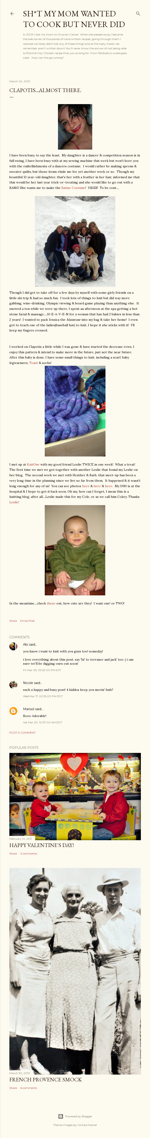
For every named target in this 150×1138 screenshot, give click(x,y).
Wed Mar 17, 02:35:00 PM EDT (43, 696)
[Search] (138, 12)
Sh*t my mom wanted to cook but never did (74, 19)
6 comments (28, 1088)
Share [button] (13, 620)
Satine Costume (73, 188)
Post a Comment (22, 732)
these (51, 603)
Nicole (28, 683)
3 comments (28, 853)
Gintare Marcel (87, 1125)
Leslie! (14, 502)
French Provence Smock (45, 1079)
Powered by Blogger (75, 1116)
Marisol (28, 709)
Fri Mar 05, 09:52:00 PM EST (42, 670)
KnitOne (33, 464)
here (85, 486)
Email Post (27, 620)
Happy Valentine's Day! (41, 845)
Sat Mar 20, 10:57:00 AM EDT (42, 722)
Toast (33, 363)
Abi (25, 644)
